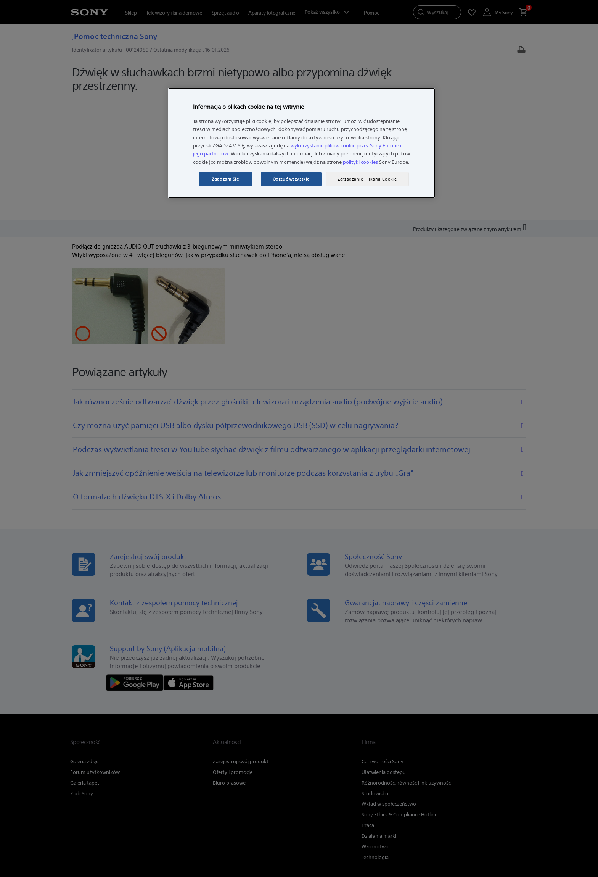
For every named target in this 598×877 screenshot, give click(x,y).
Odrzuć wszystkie (291, 179)
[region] (301, 143)
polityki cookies (360, 162)
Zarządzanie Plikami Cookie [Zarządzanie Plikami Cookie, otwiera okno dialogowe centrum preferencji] (367, 179)
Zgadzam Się (225, 179)
